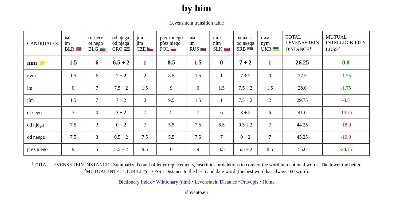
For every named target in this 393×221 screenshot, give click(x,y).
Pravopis (249, 181)
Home (268, 181)
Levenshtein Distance (216, 181)
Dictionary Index (135, 181)
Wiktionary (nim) (173, 181)
